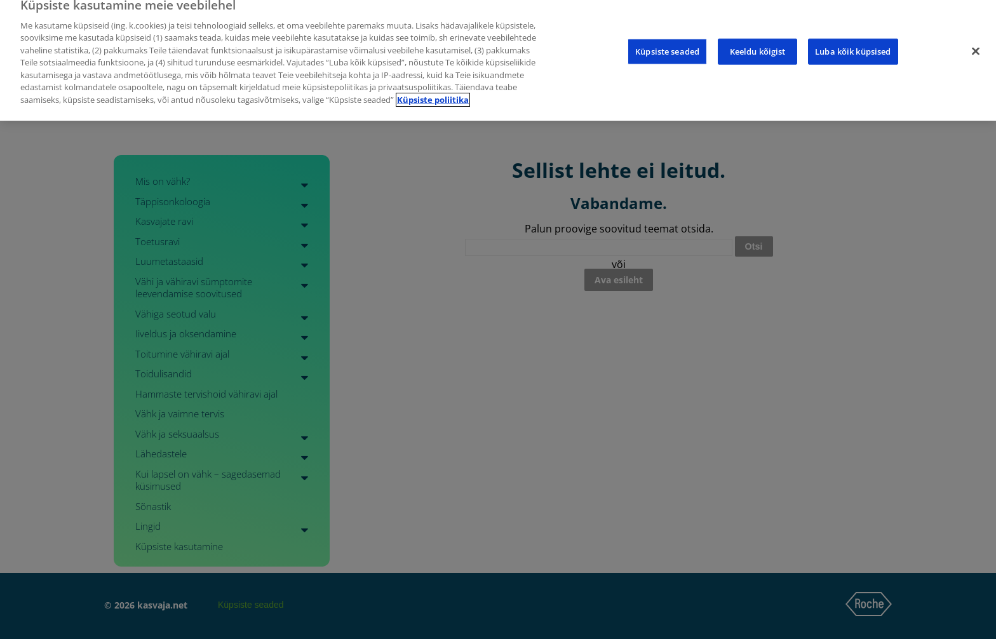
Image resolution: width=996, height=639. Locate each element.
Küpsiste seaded (667, 43)
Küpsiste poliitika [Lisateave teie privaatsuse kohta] (433, 91)
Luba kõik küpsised (853, 43)
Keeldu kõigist (758, 43)
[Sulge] (976, 43)
